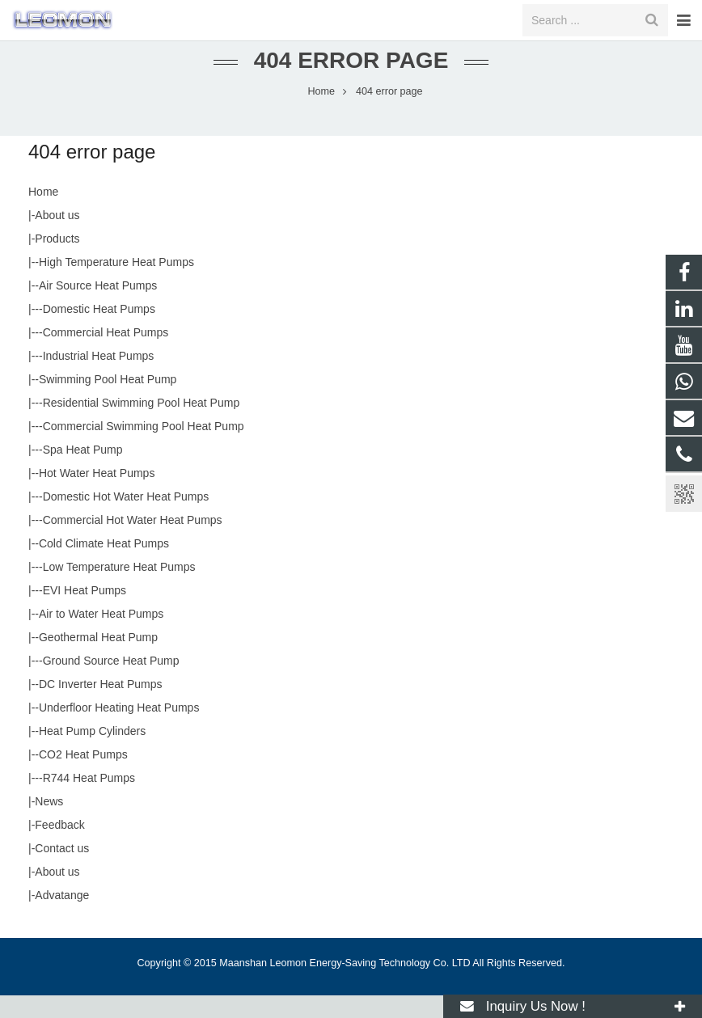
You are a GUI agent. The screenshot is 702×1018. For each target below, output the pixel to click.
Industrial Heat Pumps (98, 378)
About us (57, 237)
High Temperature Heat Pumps (116, 284)
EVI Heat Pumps (85, 612)
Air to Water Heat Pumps (101, 636)
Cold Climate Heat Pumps (104, 566)
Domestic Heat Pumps (99, 331)
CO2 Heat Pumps (83, 777)
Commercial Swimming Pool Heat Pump (143, 448)
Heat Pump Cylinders (92, 753)
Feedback (59, 847)
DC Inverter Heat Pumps (101, 706)
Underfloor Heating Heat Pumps (119, 730)
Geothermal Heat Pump (98, 659)
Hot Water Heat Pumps (96, 495)
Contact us (62, 870)
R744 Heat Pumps (89, 800)
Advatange (62, 917)
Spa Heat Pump (83, 472)
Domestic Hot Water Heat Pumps (126, 519)
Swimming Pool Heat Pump (107, 401)
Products (57, 261)
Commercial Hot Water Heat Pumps (132, 542)
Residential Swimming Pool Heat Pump (141, 425)
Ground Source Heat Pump (111, 683)
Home (43, 214)
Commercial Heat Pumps (106, 354)
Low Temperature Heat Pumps (119, 589)
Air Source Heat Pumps (98, 308)
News (49, 823)
